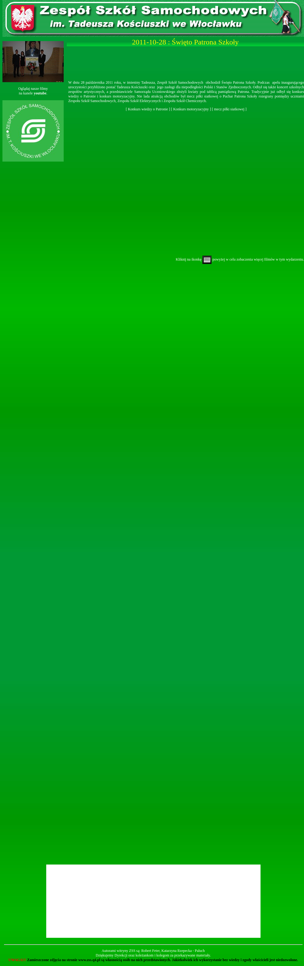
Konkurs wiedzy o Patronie (148, 109)
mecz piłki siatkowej (229, 109)
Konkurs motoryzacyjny (191, 109)
